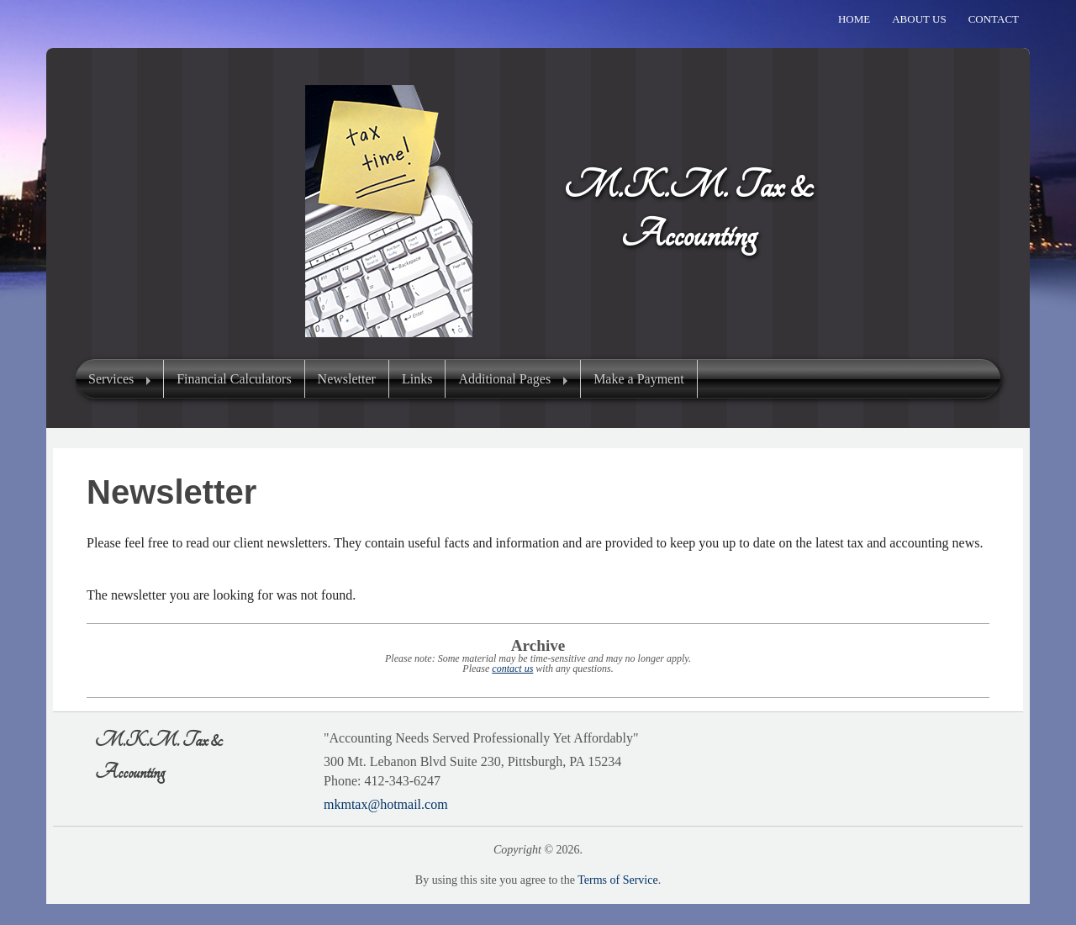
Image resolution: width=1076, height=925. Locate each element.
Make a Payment (638, 379)
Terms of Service (617, 880)
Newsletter (347, 379)
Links (417, 379)
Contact (993, 19)
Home (854, 19)
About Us (919, 19)
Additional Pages (504, 379)
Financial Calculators (234, 379)
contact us (512, 668)
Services (111, 379)
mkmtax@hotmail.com (386, 804)
